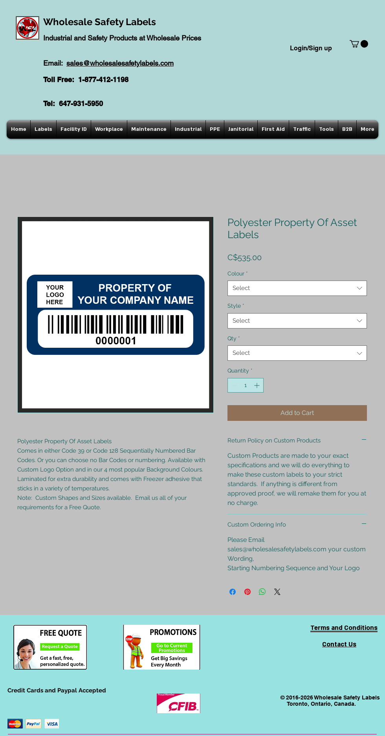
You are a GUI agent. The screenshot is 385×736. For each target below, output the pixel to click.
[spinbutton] (245, 385)
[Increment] (257, 385)
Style (235, 306)
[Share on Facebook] (232, 592)
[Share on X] (277, 592)
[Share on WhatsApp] (262, 592)
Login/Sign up (311, 48)
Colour (237, 273)
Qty (233, 338)
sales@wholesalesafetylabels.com (120, 63)
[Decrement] (233, 385)
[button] (359, 44)
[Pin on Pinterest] (247, 592)
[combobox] (297, 288)
